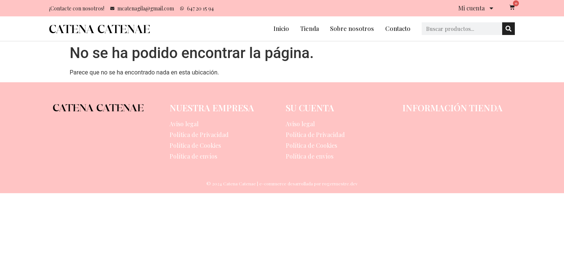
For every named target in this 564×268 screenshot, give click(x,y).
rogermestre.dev (340, 183)
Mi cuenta (476, 8)
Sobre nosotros (352, 28)
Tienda (309, 28)
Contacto (398, 28)
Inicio (281, 28)
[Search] (508, 28)
